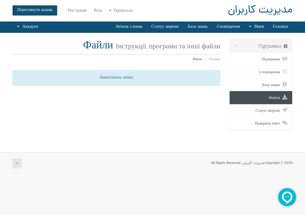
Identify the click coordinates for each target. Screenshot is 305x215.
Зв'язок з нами (129, 27)
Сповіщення (228, 27)
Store (256, 27)
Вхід (98, 11)
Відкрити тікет (271, 123)
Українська (121, 11)
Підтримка (275, 59)
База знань (198, 27)
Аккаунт (27, 27)
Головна (280, 27)
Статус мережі (165, 27)
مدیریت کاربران (260, 10)
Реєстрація (77, 11)
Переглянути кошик (34, 10)
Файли (278, 97)
